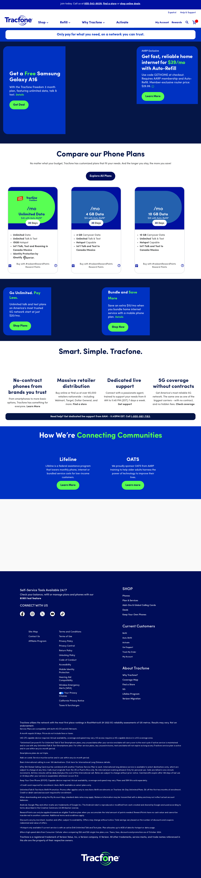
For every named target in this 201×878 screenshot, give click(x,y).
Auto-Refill (127, 638)
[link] (122, 22)
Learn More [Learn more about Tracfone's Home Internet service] (152, 96)
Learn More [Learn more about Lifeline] (68, 485)
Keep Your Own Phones (134, 615)
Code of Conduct (67, 660)
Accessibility (65, 665)
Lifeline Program (130, 694)
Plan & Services (130, 600)
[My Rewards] (177, 22)
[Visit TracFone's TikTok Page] (62, 615)
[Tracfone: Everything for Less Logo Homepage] (19, 20)
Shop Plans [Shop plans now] (20, 325)
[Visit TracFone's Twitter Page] (42, 615)
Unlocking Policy (67, 655)
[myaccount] (162, 22)
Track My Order (129, 652)
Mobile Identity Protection (66, 671)
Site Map (33, 632)
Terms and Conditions (70, 632)
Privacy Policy (66, 641)
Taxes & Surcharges (69, 705)
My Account (127, 657)
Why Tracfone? (130, 675)
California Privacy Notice (71, 701)
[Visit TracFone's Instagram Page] (32, 615)
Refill (124, 633)
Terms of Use (65, 636)
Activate (126, 643)
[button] (44, 22)
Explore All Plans (100, 176)
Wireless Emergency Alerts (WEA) (69, 686)
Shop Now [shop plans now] (118, 327)
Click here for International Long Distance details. (88, 762)
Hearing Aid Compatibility (66, 679)
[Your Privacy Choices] (72, 695)
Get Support (127, 647)
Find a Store (128, 685)
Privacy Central (67, 646)
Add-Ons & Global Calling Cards (139, 605)
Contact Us (34, 636)
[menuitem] (44, 22)
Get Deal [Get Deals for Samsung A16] (19, 104)
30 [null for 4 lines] (33, 223)
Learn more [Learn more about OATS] (132, 485)
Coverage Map (130, 680)
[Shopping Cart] (194, 22)
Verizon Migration (131, 699)
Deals (125, 610)
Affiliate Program (37, 641)
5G (123, 689)
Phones (126, 596)
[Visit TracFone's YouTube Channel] (52, 615)
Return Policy (65, 650)
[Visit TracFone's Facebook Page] (22, 615)
